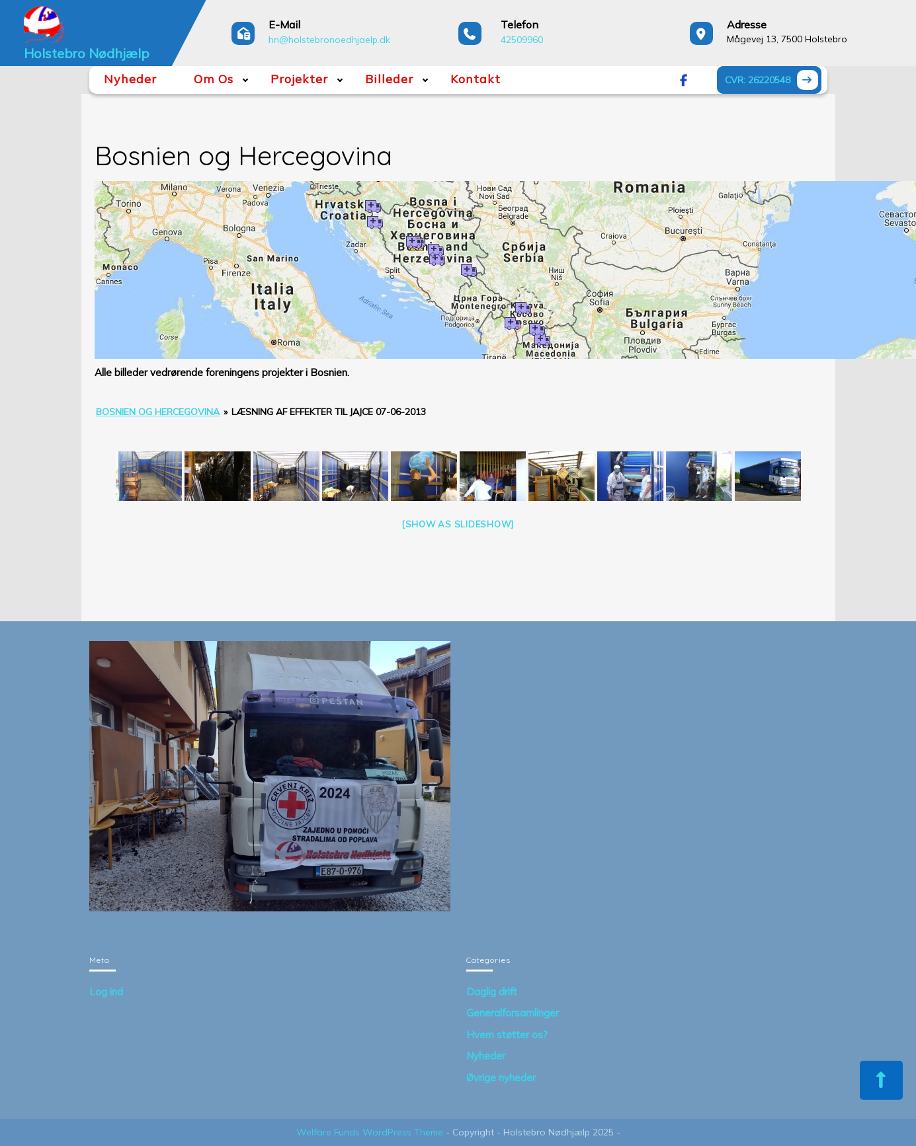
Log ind (106, 991)
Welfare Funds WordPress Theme (369, 1132)
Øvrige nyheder (501, 1077)
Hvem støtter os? (507, 1034)
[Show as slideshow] (458, 524)
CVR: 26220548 (773, 81)
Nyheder (130, 79)
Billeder (389, 79)
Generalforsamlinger (512, 1013)
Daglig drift (491, 991)
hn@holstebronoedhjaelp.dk (329, 40)
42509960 (522, 40)
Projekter (299, 79)
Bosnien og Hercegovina (158, 412)
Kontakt (475, 79)
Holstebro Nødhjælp (86, 53)
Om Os (213, 79)
